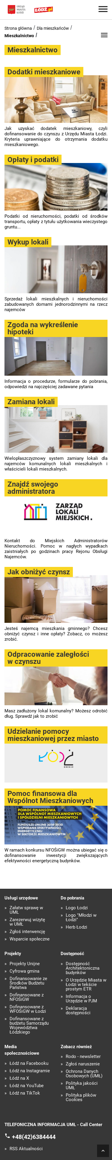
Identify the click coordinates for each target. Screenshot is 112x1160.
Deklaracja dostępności (78, 1010)
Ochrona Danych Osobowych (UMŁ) (84, 1073)
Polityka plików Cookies (81, 1097)
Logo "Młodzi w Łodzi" (81, 917)
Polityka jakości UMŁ (82, 1085)
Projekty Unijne (25, 964)
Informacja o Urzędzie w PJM (81, 998)
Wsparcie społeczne (30, 939)
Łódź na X (19, 1078)
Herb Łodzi (76, 927)
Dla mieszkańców (53, 28)
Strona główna (18, 28)
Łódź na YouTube (27, 1086)
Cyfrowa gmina (24, 971)
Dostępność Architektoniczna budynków (82, 968)
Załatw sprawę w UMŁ (26, 910)
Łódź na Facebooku (29, 1063)
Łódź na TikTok (25, 1093)
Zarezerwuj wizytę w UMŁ (27, 922)
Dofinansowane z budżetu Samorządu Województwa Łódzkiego (29, 1025)
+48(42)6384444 (34, 1136)
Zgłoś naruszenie (83, 1064)
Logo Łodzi (77, 908)
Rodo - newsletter (83, 1056)
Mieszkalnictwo (19, 35)
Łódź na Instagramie (30, 1071)
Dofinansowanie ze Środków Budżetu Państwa (28, 983)
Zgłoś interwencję (27, 931)
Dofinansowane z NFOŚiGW (27, 997)
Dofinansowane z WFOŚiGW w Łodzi (28, 1009)
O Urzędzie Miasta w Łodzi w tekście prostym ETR (86, 984)
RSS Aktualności (26, 1149)
